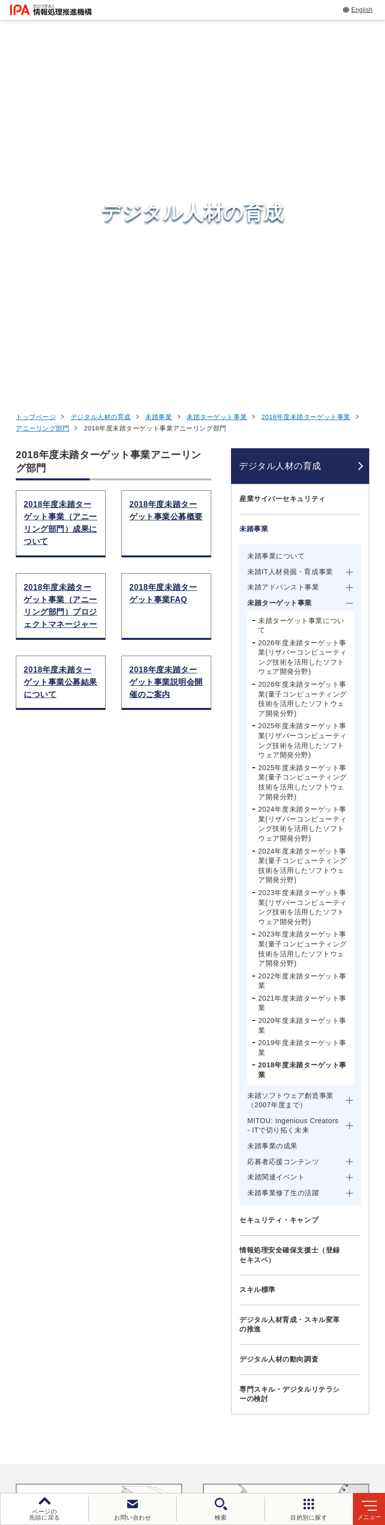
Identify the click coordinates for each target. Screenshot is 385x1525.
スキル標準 (257, 911)
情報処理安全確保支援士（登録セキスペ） (289, 877)
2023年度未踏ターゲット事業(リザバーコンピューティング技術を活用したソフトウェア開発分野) (302, 528)
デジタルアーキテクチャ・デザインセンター (209, 1296)
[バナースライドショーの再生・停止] (220, 1174)
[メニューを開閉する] (355, 121)
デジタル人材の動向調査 (278, 981)
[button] (15, 1132)
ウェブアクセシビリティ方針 (289, 1431)
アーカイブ (339, 1447)
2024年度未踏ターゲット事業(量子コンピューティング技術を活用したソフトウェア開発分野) (302, 487)
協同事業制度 (216, 1447)
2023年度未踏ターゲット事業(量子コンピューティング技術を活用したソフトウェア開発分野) (302, 570)
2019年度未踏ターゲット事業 (302, 669)
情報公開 (160, 1447)
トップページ (36, 38)
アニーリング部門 (42, 50)
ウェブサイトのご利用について (94, 1431)
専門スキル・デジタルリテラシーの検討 (289, 1016)
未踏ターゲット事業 (217, 38)
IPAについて (303, 1336)
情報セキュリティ (314, 1226)
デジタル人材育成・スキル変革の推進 (289, 946)
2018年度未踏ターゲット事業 (306, 38)
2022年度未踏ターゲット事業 (302, 603)
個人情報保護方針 (194, 1431)
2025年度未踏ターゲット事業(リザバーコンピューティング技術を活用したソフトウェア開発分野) (302, 362)
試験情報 (296, 1251)
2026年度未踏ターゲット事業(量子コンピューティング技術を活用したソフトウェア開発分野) (302, 320)
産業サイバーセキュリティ (282, 120)
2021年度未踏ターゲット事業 (302, 625)
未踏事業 (158, 38)
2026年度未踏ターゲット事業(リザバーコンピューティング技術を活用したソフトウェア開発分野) (302, 279)
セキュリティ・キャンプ (278, 842)
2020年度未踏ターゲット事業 (302, 647)
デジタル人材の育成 (101, 38)
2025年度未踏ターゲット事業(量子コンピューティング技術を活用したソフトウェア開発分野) (302, 404)
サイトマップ (279, 1447)
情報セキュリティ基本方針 (82, 1447)
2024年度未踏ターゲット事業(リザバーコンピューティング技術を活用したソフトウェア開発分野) (302, 445)
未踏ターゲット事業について (301, 247)
